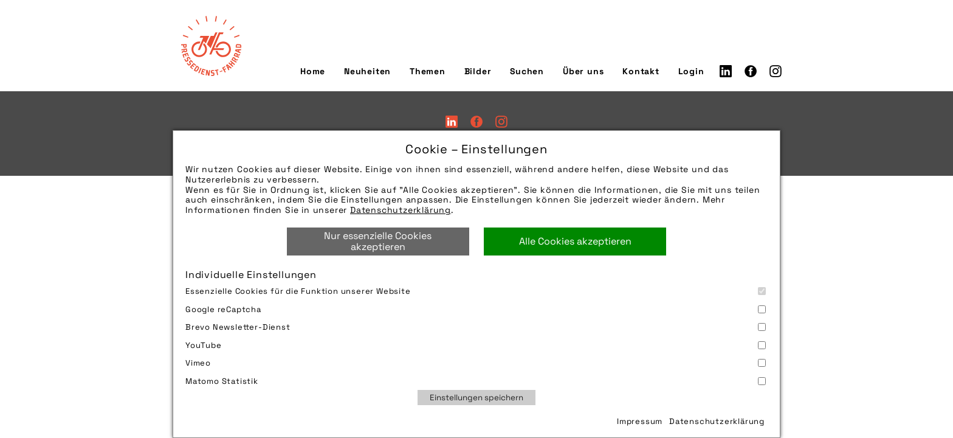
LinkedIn (726, 71)
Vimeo (475, 363)
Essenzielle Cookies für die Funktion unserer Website (475, 291)
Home (312, 71)
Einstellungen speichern (476, 397)
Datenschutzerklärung (400, 209)
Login (691, 71)
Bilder (478, 71)
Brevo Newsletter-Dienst (475, 327)
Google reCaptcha (475, 309)
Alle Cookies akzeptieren (575, 241)
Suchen (527, 71)
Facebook (751, 71)
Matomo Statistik (475, 381)
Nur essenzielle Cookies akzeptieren (378, 241)
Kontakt (640, 71)
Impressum (639, 421)
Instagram (775, 71)
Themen (428, 71)
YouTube (475, 345)
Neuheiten (367, 71)
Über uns (583, 71)
